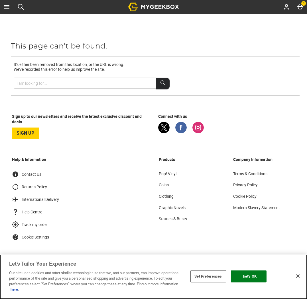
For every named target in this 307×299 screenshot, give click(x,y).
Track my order (30, 224)
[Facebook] (181, 131)
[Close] (298, 276)
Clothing (166, 196)
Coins (164, 184)
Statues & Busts (173, 218)
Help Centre (27, 212)
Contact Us (26, 174)
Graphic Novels (172, 207)
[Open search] (21, 7)
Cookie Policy (245, 196)
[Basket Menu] (300, 7)
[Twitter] (164, 131)
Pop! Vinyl (167, 173)
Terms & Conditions (250, 173)
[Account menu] (286, 7)
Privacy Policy (245, 184)
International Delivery (35, 199)
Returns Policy (29, 186)
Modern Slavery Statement (256, 207)
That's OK (249, 276)
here (14, 289)
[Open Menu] (7, 7)
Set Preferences (208, 276)
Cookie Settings (30, 237)
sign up (25, 133)
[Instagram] (198, 131)
